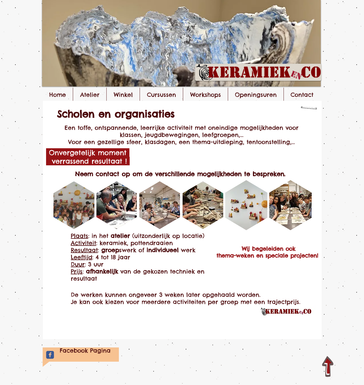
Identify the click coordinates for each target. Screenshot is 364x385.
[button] (181, 43)
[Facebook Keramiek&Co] (50, 355)
